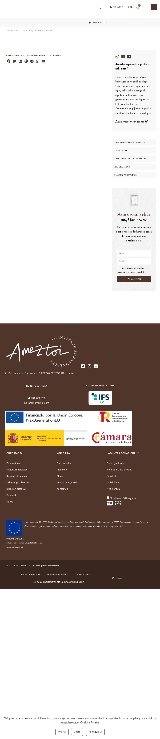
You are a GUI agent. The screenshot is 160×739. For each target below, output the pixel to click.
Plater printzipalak (16, 469)
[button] (154, 7)
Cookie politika (83, 574)
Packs (9, 501)
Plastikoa (61, 469)
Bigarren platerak (16, 488)
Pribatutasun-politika (132, 268)
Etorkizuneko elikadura (130, 158)
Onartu (62, 731)
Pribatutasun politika (57, 574)
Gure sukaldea (64, 463)
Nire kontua (113, 488)
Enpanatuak (13, 463)
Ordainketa (113, 482)
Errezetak (121, 150)
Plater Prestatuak (126, 175)
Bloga (59, 476)
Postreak (11, 495)
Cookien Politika (89, 722)
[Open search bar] (99, 7)
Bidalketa (112, 476)
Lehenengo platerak (17, 482)
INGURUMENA (122, 167)
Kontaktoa (62, 488)
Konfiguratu (95, 731)
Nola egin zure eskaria (119, 469)
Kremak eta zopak (16, 476)
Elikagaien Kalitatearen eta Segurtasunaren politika (59, 582)
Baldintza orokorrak (29, 574)
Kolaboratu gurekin (67, 482)
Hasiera (10, 30)
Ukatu (77, 731)
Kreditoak (117, 578)
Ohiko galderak (115, 463)
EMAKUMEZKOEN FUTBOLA (129, 142)
